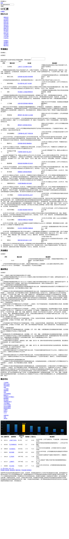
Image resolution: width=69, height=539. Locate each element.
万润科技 (20, 195)
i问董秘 (3, 11)
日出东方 (20, 228)
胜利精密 (30, 77)
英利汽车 (30, 210)
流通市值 (6, 415)
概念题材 (6, 30)
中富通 (19, 183)
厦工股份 (25, 115)
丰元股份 (20, 210)
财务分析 (6, 33)
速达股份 (25, 77)
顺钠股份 (29, 144)
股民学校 (18, 470)
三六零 (30, 240)
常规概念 (6, 40)
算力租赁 (6, 400)
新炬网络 (25, 164)
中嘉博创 (20, 152)
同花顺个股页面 (5, 470)
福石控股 (25, 195)
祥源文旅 (30, 134)
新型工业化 (7, 384)
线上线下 (25, 84)
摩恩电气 (30, 92)
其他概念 (6, 42)
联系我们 (29, 470)
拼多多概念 (7, 386)
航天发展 (29, 183)
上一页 (2, 469)
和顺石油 (25, 220)
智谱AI (5, 411)
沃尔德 (30, 67)
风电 (5, 392)
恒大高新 (20, 84)
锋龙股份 (25, 210)
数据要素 (6, 399)
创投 (5, 387)
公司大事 (6, 36)
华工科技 (11, 466)
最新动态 (6, 17)
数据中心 (6, 395)
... (8, 469)
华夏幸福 (30, 104)
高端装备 (6, 391)
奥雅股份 (20, 172)
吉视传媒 (25, 172)
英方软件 (30, 164)
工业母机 (6, 383)
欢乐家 (30, 84)
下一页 (12, 469)
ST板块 (5, 410)
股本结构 (6, 23)
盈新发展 (20, 164)
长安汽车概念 (7, 405)
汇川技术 (11, 457)
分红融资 (6, 34)
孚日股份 (20, 92)
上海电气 (11, 462)
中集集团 (30, 220)
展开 (43, 68)
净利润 (5, 419)
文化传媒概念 (7, 394)
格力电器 (11, 452)
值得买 (25, 152)
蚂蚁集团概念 (7, 408)
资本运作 (6, 25)
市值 (5, 417)
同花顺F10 (3, 1)
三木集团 (25, 92)
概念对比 (6, 45)
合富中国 (20, 104)
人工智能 (6, 389)
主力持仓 (6, 31)
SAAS (5, 413)
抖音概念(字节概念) (9, 397)
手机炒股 (23, 470)
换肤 (2, 3)
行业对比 (6, 38)
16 (9, 469)
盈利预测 (6, 26)
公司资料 (6, 19)
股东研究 (6, 20)
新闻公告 (6, 28)
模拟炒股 (12, 470)
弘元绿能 (25, 67)
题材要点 (6, 44)
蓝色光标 (25, 240)
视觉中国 (20, 240)
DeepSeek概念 (7, 407)
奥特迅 (30, 125)
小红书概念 (7, 403)
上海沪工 (20, 67)
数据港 (30, 172)
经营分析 (6, 22)
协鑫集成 (30, 228)
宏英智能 (20, 77)
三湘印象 (20, 134)
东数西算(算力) (8, 402)
